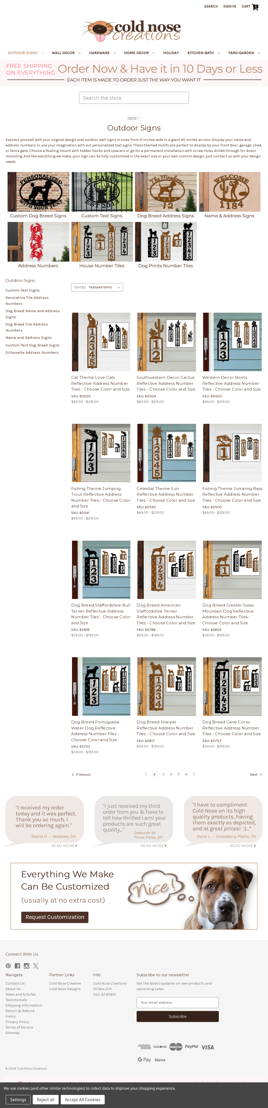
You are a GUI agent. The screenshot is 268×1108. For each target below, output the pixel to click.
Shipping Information (23, 1005)
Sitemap (12, 1033)
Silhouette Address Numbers (32, 352)
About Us (13, 989)
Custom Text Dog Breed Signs (32, 345)
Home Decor (139, 52)
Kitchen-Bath (203, 52)
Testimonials (16, 1000)
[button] (134, 73)
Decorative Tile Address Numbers (27, 300)
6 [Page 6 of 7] (186, 774)
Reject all (45, 1100)
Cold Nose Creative (65, 983)
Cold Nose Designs (65, 989)
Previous (81, 774)
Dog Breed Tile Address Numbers (26, 327)
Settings (18, 1100)
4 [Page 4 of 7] (171, 774)
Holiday (171, 52)
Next (256, 774)
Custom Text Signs (22, 290)
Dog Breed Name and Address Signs (32, 314)
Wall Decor (66, 52)
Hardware (102, 52)
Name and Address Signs (28, 337)
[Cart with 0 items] (251, 7)
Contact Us (15, 983)
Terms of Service (19, 1027)
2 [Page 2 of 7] (154, 774)
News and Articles (20, 994)
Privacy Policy (17, 1022)
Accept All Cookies (82, 1100)
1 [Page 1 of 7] (145, 774)
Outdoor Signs (25, 52)
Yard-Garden (244, 52)
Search (210, 6)
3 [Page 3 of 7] (163, 774)
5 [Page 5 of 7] (179, 774)
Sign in (229, 6)
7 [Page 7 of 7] (194, 774)
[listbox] (105, 287)
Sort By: (80, 287)
